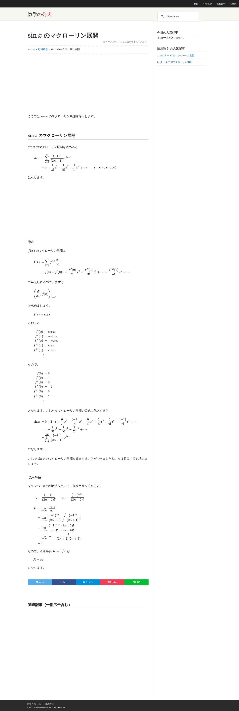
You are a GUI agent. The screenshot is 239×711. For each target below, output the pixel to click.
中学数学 (207, 3)
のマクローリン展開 (63, 35)
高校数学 (221, 3)
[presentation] (35, 35)
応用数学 (43, 49)
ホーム (31, 49)
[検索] (178, 17)
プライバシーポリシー (36, 704)
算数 (196, 3)
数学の (39, 14)
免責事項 (49, 704)
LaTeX (233, 3)
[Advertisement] (88, 81)
